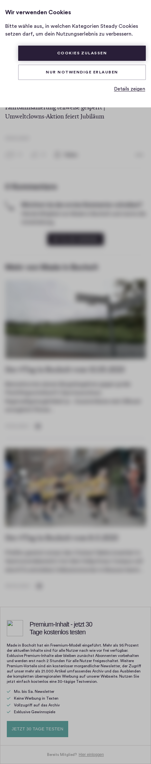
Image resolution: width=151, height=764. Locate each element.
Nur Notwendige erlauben (82, 72)
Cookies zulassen (82, 53)
